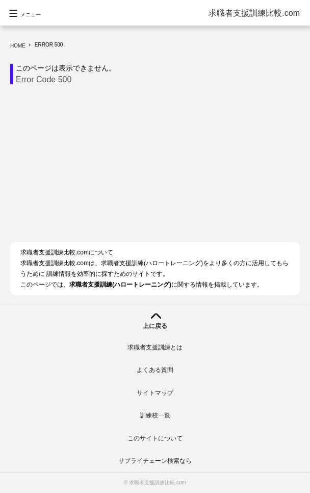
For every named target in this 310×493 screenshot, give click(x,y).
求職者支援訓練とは (155, 347)
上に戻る (155, 326)
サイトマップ (155, 392)
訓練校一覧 (155, 415)
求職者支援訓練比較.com (254, 13)
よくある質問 (155, 369)
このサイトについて (155, 438)
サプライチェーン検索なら (155, 460)
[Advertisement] (160, 166)
